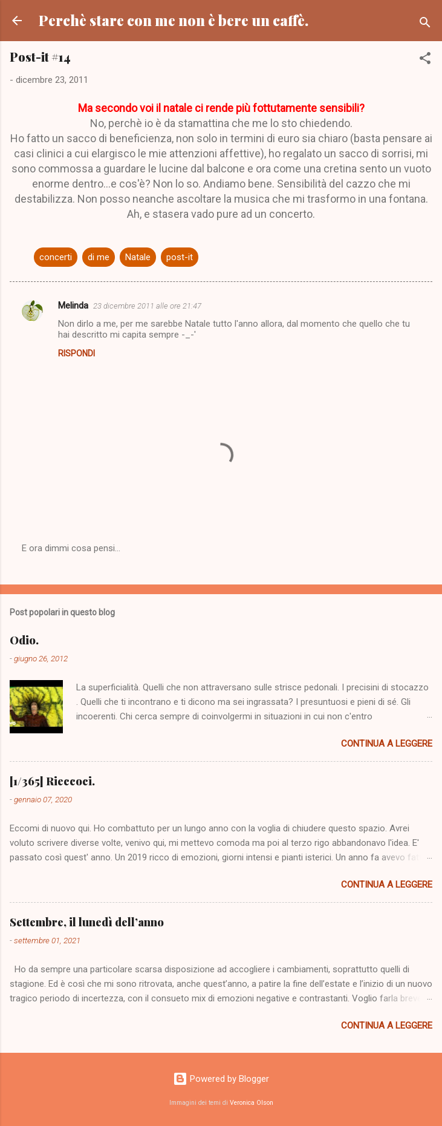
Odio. (24, 640)
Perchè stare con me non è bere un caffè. (173, 20)
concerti (55, 257)
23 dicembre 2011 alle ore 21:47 (147, 305)
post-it (179, 257)
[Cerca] (425, 24)
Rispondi (76, 353)
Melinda (73, 305)
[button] (425, 60)
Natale (138, 257)
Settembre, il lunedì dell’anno (87, 922)
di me (98, 257)
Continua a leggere (386, 743)
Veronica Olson (251, 1103)
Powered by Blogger (221, 1078)
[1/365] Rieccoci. (52, 781)
